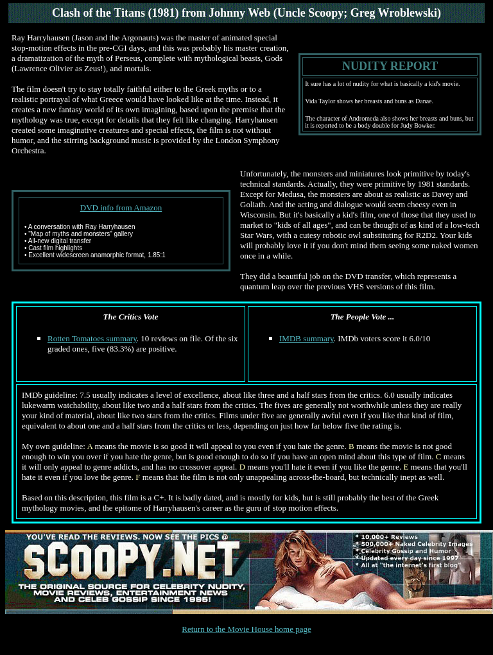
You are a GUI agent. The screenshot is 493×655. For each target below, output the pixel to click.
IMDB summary (306, 338)
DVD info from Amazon (121, 207)
